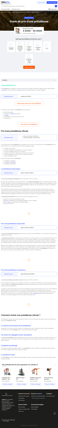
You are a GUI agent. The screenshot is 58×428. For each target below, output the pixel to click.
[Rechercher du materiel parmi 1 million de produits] (56, 6)
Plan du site (20, 411)
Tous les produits (6, 9)
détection (13, 113)
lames (19, 90)
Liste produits (21, 398)
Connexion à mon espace (23, 396)
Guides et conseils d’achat (24, 409)
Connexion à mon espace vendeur (38, 396)
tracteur (4, 90)
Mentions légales (34, 407)
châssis (7, 115)
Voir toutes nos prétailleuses (29, 124)
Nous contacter (21, 407)
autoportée (13, 162)
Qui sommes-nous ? (16, 9)
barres (9, 202)
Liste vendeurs (21, 400)
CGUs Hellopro (34, 409)
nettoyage (36, 293)
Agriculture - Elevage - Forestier (9, 12)
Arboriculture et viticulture (21, 12)
